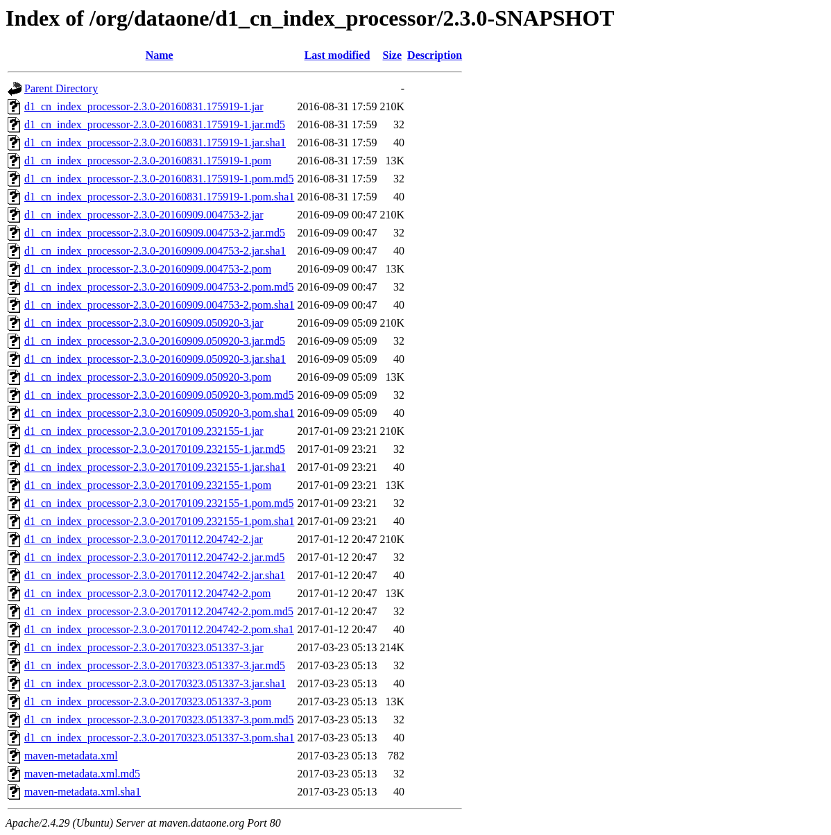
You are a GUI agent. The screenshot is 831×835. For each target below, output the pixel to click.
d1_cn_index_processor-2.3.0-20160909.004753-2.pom (147, 269)
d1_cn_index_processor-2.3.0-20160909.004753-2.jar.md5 (154, 233)
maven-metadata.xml (71, 755)
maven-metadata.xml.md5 (82, 774)
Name (159, 55)
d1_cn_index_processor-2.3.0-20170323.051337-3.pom (147, 701)
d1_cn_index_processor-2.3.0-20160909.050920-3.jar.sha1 (155, 359)
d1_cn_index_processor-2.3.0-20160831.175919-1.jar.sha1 (155, 142)
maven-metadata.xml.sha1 (82, 792)
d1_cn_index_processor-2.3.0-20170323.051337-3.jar (144, 647)
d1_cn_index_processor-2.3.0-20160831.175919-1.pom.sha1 (159, 197)
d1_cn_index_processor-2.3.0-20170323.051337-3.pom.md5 (159, 719)
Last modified (337, 55)
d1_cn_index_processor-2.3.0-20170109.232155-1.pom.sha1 (159, 521)
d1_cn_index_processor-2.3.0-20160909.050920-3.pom (147, 377)
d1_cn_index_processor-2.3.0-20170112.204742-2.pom (147, 593)
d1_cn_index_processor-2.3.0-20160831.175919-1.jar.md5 (154, 124)
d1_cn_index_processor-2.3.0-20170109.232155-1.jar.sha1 (155, 467)
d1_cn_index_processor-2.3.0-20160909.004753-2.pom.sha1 (159, 305)
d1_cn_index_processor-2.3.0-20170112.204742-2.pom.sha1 (159, 629)
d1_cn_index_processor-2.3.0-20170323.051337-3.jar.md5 (154, 665)
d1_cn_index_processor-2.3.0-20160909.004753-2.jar (144, 215)
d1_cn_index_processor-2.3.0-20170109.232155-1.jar (144, 431)
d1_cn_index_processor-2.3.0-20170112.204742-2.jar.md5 (154, 557)
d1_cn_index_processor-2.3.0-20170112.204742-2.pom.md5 (158, 611)
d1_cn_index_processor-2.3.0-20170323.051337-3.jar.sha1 (155, 683)
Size (392, 55)
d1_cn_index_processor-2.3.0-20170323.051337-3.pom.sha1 (159, 737)
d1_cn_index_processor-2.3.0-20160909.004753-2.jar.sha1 (155, 251)
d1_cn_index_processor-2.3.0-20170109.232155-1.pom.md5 (159, 503)
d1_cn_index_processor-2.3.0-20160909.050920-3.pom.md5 (159, 395)
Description (434, 55)
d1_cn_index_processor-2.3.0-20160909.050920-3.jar (144, 323)
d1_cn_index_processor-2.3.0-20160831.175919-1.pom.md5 (159, 178)
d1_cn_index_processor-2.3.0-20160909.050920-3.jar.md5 (154, 341)
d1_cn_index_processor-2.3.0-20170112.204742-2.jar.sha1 (154, 575)
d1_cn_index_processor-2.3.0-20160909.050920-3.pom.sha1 (159, 413)
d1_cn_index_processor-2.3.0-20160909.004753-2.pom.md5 (159, 287)
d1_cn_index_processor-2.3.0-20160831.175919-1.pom (147, 160)
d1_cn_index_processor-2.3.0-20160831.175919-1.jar (144, 106)
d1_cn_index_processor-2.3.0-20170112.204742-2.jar (143, 539)
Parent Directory (61, 88)
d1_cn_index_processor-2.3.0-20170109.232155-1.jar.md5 (154, 449)
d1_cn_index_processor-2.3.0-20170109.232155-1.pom (147, 485)
